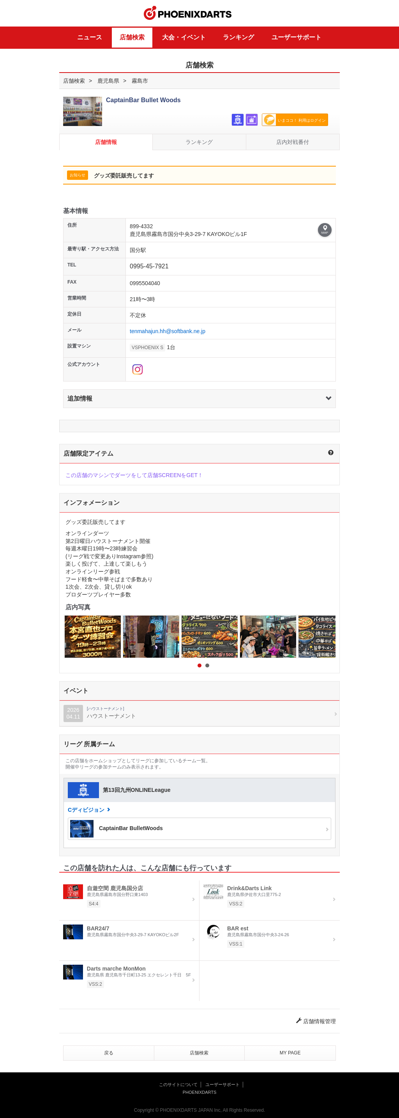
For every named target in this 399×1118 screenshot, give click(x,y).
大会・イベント (184, 37)
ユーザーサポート (296, 37)
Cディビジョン (86, 810)
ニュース (89, 37)
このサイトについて (178, 1084)
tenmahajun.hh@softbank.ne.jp (167, 331)
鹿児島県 (108, 81)
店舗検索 (132, 37)
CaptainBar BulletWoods (116, 829)
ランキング (238, 37)
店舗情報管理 (316, 1021)
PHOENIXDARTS (188, 13)
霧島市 (140, 81)
